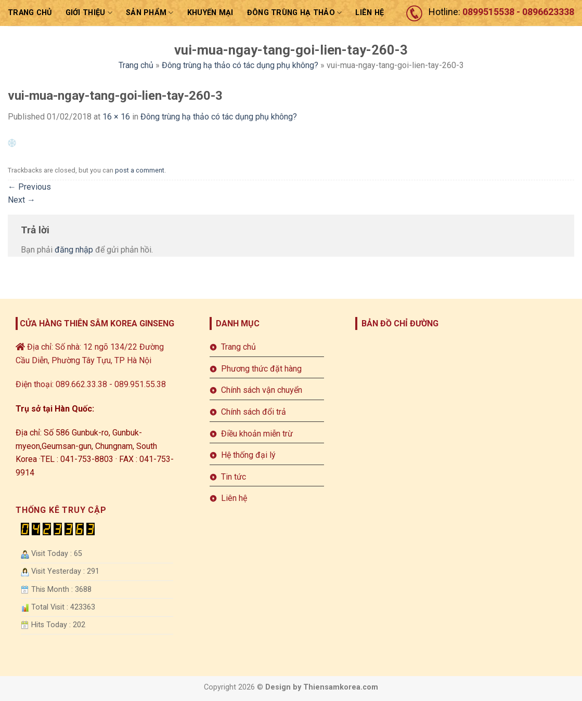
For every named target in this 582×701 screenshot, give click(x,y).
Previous (29, 187)
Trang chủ (30, 12)
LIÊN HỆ (369, 12)
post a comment (139, 170)
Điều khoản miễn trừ (257, 434)
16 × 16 (116, 117)
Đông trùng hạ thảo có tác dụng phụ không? (240, 65)
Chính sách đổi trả (253, 412)
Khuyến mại (210, 12)
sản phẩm (150, 13)
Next (21, 200)
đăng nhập (74, 250)
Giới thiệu (89, 13)
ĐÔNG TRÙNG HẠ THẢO (294, 13)
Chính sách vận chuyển (261, 390)
